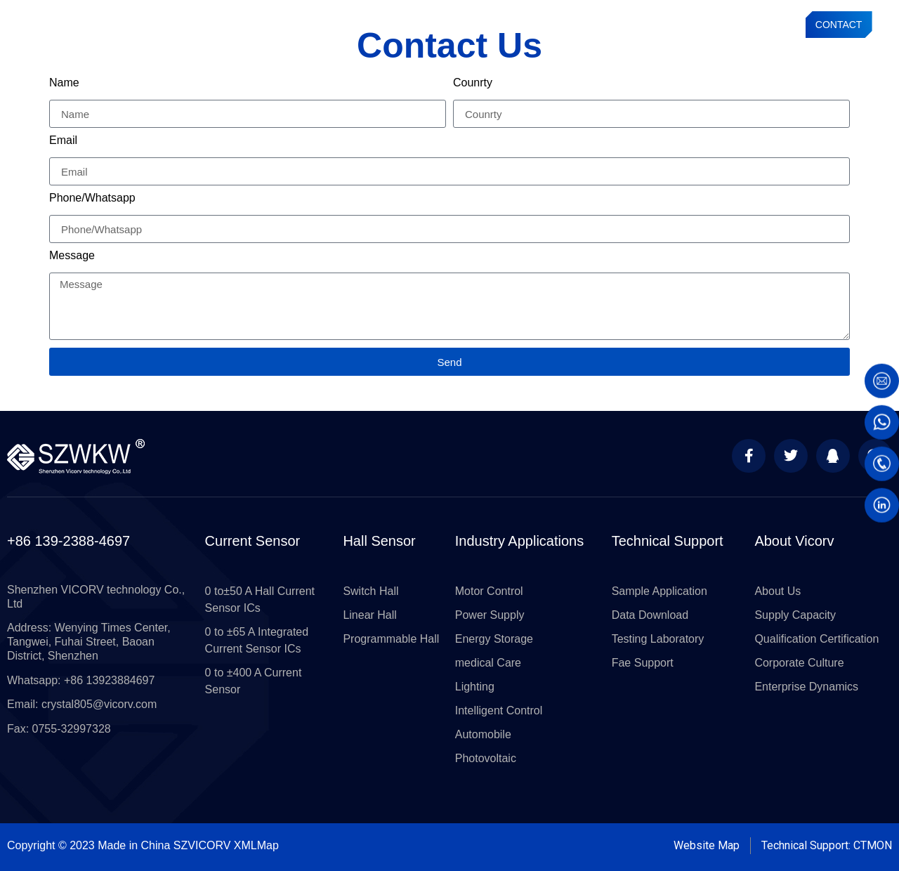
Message (72, 255)
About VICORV (658, 25)
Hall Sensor (379, 541)
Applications (501, 25)
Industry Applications (519, 541)
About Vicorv (794, 541)
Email (63, 140)
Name (64, 83)
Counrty (472, 83)
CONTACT (838, 24)
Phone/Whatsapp (92, 198)
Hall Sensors (435, 25)
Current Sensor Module (347, 25)
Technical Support (577, 25)
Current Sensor (256, 25)
